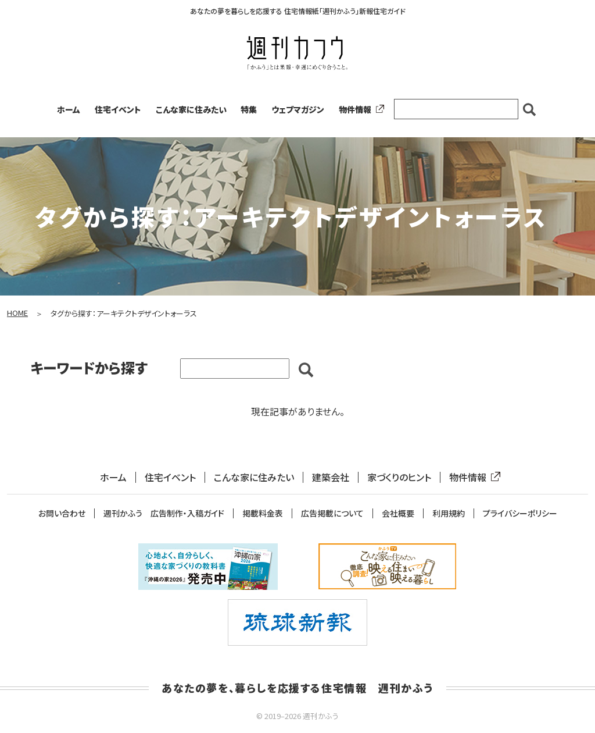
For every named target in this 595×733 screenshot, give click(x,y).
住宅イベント (118, 109)
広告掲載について (332, 513)
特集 (249, 109)
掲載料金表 (262, 513)
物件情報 (359, 109)
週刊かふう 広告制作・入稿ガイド (163, 513)
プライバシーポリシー (520, 513)
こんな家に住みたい (191, 109)
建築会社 (330, 477)
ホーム (68, 109)
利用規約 (448, 513)
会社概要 (398, 513)
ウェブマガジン (297, 109)
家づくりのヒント (399, 477)
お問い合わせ (61, 513)
